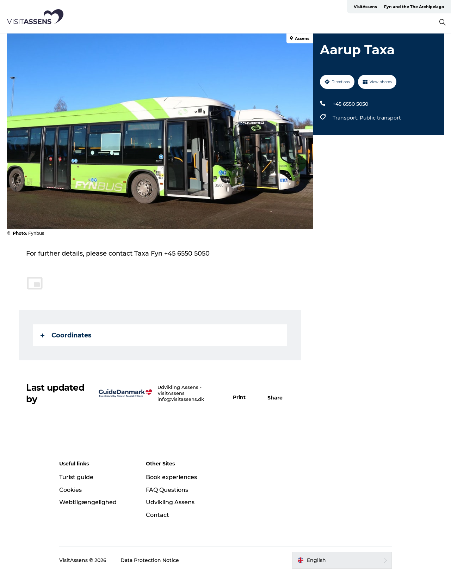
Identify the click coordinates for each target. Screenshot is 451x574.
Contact (157, 515)
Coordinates (66, 335)
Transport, (346, 118)
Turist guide (76, 477)
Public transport (380, 118)
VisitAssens (365, 6)
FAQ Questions (167, 490)
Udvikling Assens (170, 502)
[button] (243, 393)
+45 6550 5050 (350, 104)
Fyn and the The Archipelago (414, 6)
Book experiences (171, 477)
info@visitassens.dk (180, 399)
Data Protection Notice (150, 560)
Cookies (70, 490)
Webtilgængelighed (88, 502)
